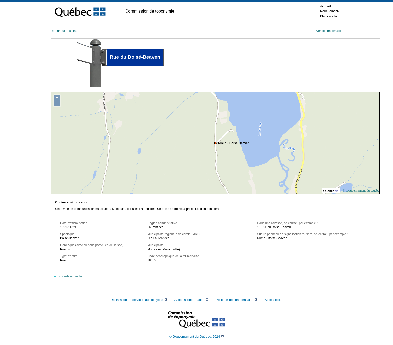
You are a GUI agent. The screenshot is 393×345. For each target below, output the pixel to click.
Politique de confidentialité (234, 300)
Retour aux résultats (64, 31)
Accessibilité (273, 300)
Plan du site (328, 16)
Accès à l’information (189, 300)
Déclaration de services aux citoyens (137, 300)
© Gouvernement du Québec (362, 190)
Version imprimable (329, 31)
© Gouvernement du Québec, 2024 (194, 336)
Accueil (325, 6)
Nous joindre (329, 11)
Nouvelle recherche (70, 276)
